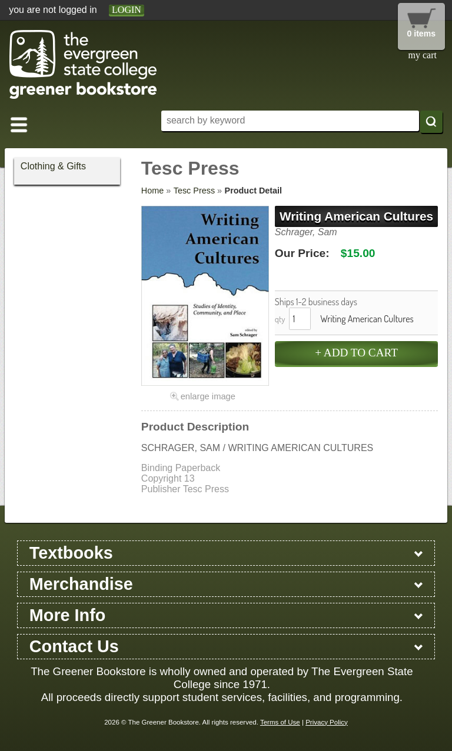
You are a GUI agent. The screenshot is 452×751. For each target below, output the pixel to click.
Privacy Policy (326, 722)
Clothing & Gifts (53, 166)
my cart (422, 55)
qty (280, 318)
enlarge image (208, 396)
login (126, 10)
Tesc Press (194, 190)
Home (152, 190)
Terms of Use (280, 722)
